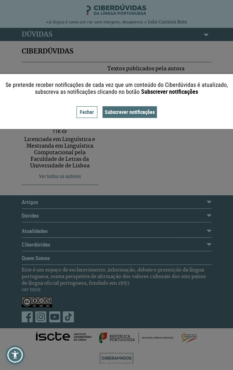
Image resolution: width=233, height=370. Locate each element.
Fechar (87, 111)
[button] (15, 355)
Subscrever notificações (130, 111)
